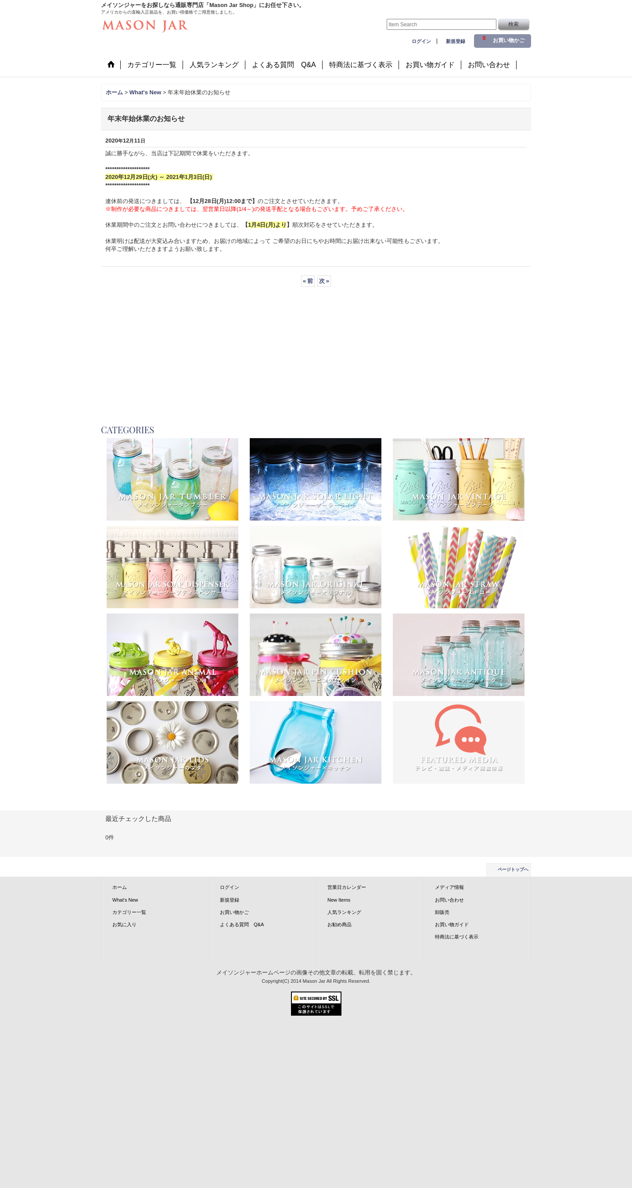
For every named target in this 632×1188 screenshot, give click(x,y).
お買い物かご (234, 912)
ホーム (119, 887)
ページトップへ (513, 869)
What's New (125, 900)
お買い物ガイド (452, 924)
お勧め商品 (339, 924)
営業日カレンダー (346, 887)
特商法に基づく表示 (456, 936)
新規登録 (455, 41)
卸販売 (442, 912)
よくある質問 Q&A (242, 924)
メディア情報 (449, 887)
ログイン (421, 41)
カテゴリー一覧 (129, 912)
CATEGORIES (127, 429)
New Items (338, 900)
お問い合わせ (449, 900)
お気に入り (124, 924)
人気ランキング (344, 912)
